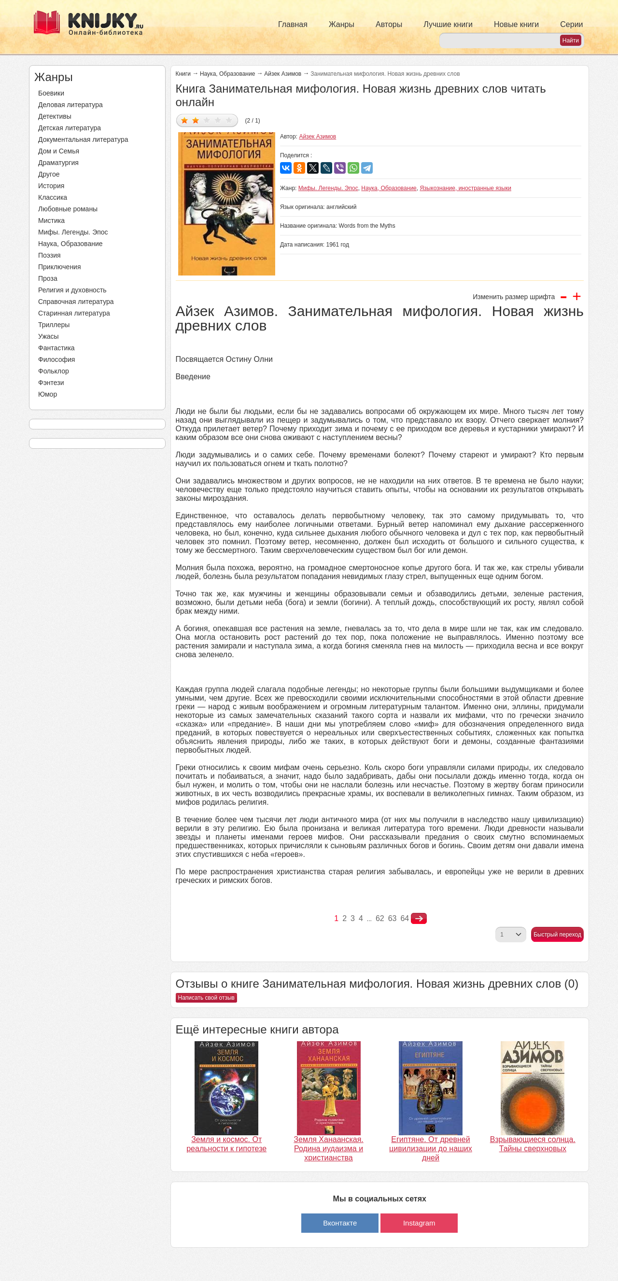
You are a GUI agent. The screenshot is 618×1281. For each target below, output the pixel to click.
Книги (183, 73)
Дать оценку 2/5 (196, 120)
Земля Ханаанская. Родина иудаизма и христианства (328, 1148)
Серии (571, 24)
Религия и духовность (72, 290)
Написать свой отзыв (206, 997)
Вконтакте (340, 1223)
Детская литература (69, 128)
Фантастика (56, 348)
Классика (52, 197)
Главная (293, 24)
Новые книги (516, 24)
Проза (47, 278)
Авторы (389, 24)
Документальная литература (83, 139)
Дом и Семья (58, 151)
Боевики (51, 93)
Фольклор (53, 371)
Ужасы (48, 336)
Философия (56, 359)
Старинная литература (74, 313)
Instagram (419, 1223)
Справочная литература (76, 301)
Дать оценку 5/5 (229, 120)
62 (380, 918)
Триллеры (54, 325)
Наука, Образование (70, 244)
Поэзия (49, 255)
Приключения (59, 267)
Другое (48, 174)
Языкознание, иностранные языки (465, 188)
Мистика (51, 220)
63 (392, 918)
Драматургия (58, 162)
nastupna (419, 918)
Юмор (47, 394)
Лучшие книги (448, 24)
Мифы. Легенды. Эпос (73, 232)
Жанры (341, 24)
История (51, 186)
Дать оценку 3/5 (207, 120)
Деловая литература (70, 105)
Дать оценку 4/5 (218, 120)
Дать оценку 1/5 (185, 120)
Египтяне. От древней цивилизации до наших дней (430, 1148)
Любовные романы (68, 209)
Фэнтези (51, 382)
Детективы (54, 116)
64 (404, 918)
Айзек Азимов (282, 73)
